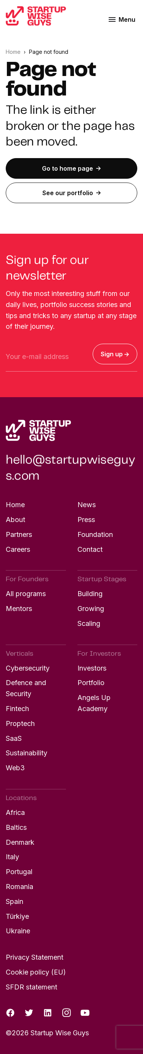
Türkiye (17, 916)
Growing (90, 609)
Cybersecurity (28, 668)
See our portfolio (71, 193)
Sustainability (26, 753)
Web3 (15, 768)
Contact (90, 549)
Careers (18, 549)
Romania (19, 887)
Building (90, 594)
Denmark (20, 842)
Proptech (20, 723)
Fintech (17, 709)
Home (14, 51)
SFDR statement (31, 987)
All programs (26, 594)
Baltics (16, 827)
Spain (14, 901)
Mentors (19, 609)
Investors (91, 668)
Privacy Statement (34, 957)
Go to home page (71, 168)
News (86, 505)
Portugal (19, 872)
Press (86, 520)
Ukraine (18, 931)
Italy (12, 857)
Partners (19, 534)
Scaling (88, 623)
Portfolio (90, 683)
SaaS (14, 738)
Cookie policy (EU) (36, 972)
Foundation (95, 534)
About (15, 520)
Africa (15, 812)
